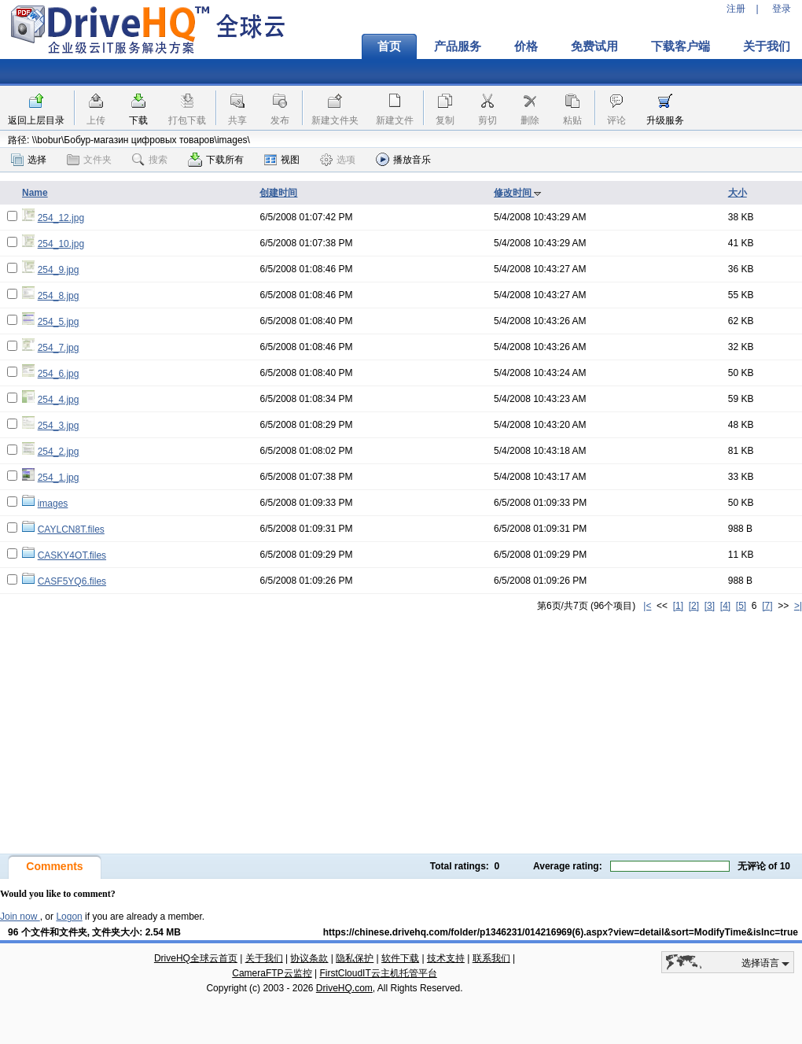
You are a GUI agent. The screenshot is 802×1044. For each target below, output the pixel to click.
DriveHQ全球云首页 (195, 958)
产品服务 (457, 46)
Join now (20, 916)
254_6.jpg (58, 373)
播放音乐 (403, 159)
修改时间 (518, 192)
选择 (28, 159)
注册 (736, 8)
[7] (767, 605)
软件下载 (400, 958)
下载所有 (216, 160)
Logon (69, 916)
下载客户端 (680, 46)
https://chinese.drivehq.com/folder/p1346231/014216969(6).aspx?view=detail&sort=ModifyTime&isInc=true (560, 932)
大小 (737, 192)
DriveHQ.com (344, 988)
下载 (138, 120)
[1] (678, 605)
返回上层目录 (36, 120)
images (53, 503)
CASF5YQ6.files (72, 581)
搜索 (149, 159)
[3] (710, 605)
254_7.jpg (58, 347)
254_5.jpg (58, 321)
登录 (781, 8)
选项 (337, 159)
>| (798, 605)
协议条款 (309, 958)
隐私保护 (354, 958)
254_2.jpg (58, 451)
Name (35, 192)
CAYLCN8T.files (71, 529)
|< (647, 605)
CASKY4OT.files (72, 555)
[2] (694, 605)
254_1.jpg (58, 477)
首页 (389, 46)
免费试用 (594, 46)
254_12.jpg (61, 217)
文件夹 (89, 159)
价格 (526, 46)
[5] (741, 605)
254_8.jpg (58, 295)
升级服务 (665, 120)
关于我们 (264, 958)
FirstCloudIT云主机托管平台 (377, 973)
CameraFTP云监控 (271, 973)
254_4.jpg (58, 399)
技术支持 (446, 958)
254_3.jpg (58, 425)
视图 (282, 159)
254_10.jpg (61, 243)
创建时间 (278, 192)
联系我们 (491, 958)
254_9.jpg (58, 269)
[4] (725, 605)
